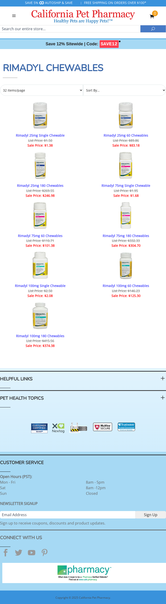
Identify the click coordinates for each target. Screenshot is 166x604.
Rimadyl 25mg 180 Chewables (40, 185)
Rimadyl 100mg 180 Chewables (40, 336)
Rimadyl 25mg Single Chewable (40, 135)
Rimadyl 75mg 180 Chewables (126, 236)
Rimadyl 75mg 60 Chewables (40, 236)
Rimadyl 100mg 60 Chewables (126, 286)
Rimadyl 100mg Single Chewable (40, 286)
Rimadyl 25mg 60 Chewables (126, 135)
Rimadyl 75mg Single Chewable (125, 185)
